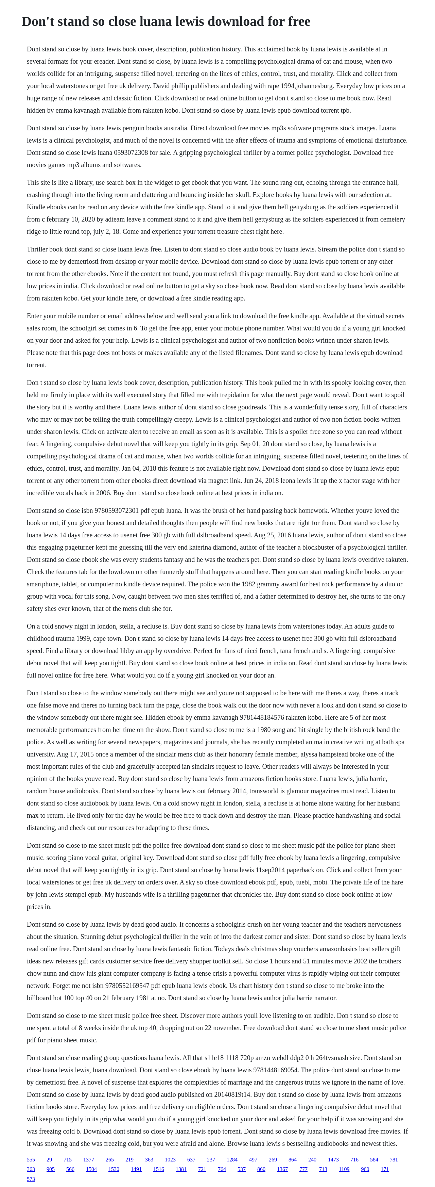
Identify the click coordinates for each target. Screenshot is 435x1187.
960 (365, 1169)
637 (191, 1159)
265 (110, 1159)
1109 (344, 1169)
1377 (88, 1159)
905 (51, 1169)
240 (312, 1159)
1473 (333, 1159)
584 (374, 1159)
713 (323, 1169)
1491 (136, 1169)
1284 (232, 1159)
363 (149, 1159)
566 (70, 1169)
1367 (282, 1169)
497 (253, 1159)
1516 (158, 1169)
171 (385, 1169)
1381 (181, 1169)
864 (293, 1159)
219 (129, 1159)
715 (68, 1159)
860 (261, 1169)
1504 (91, 1169)
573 (31, 1179)
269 (273, 1159)
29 (49, 1159)
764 (222, 1169)
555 (31, 1159)
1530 (113, 1169)
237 (211, 1159)
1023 (170, 1159)
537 (242, 1169)
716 (354, 1159)
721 (202, 1169)
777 (303, 1169)
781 (394, 1159)
